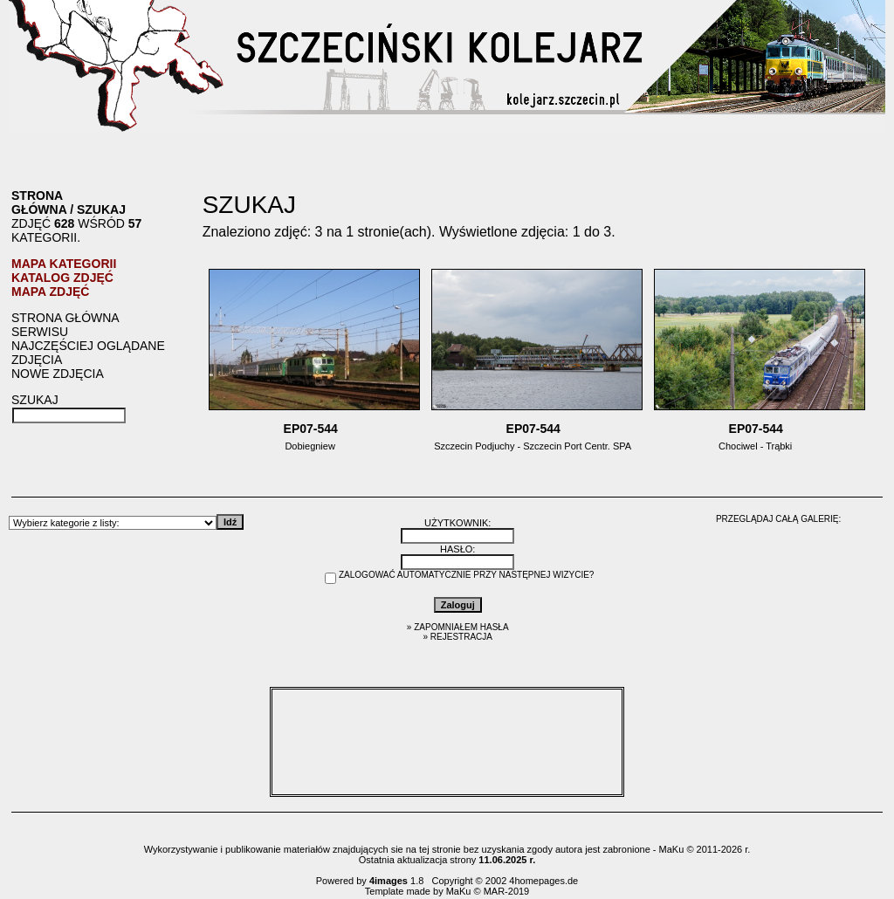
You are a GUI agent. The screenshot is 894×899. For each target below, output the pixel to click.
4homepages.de (543, 880)
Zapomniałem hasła (461, 627)
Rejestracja (461, 637)
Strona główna (38, 202)
